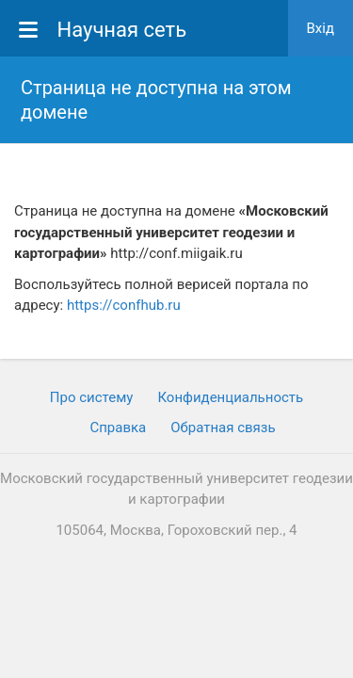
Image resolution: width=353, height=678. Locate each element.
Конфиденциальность (230, 397)
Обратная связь (222, 427)
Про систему (92, 397)
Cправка (117, 427)
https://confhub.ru (124, 305)
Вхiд (321, 28)
